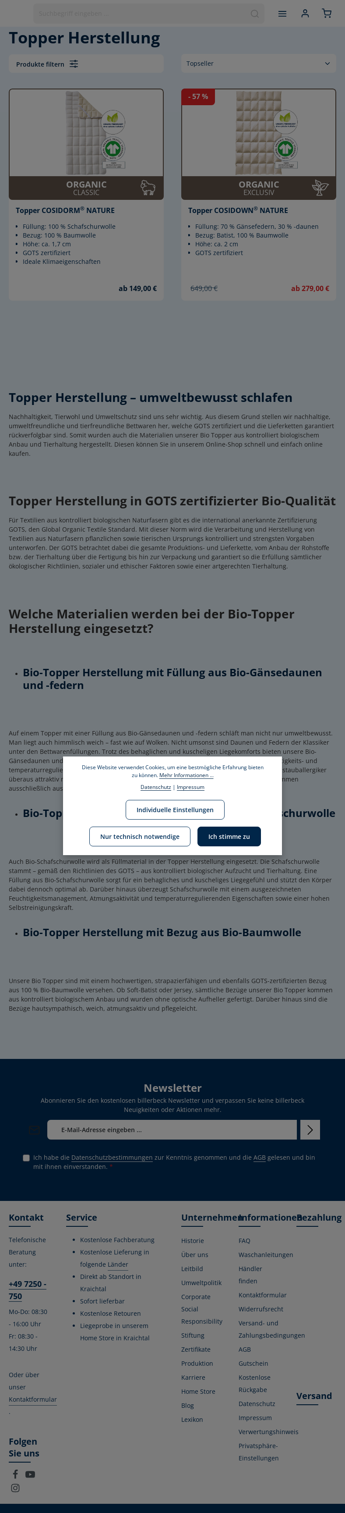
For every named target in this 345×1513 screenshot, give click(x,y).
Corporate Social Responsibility (201, 1309)
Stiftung (192, 1335)
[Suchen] (254, 14)
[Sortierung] (258, 63)
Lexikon (192, 1419)
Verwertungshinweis (269, 1432)
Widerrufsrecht (261, 1309)
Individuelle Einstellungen (175, 810)
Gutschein (253, 1363)
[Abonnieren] (310, 1130)
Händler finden (250, 1274)
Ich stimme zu (229, 836)
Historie (192, 1240)
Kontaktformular (33, 1399)
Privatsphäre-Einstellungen (259, 1452)
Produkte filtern (47, 64)
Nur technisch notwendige (140, 836)
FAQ (244, 1240)
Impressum (255, 1418)
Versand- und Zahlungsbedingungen (272, 1329)
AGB (259, 1157)
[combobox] (139, 14)
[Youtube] (30, 1477)
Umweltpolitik (201, 1283)
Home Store (198, 1391)
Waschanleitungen (266, 1254)
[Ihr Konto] (305, 13)
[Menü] (282, 13)
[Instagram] (15, 1490)
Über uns (194, 1254)
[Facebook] (16, 1477)
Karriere (193, 1377)
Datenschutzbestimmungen (112, 1157)
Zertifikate (196, 1349)
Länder (118, 1264)
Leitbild (192, 1268)
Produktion (197, 1363)
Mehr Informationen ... (186, 775)
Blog (187, 1405)
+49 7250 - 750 (27, 1290)
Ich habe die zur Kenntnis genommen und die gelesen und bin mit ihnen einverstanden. (174, 1162)
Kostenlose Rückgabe (255, 1383)
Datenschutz (257, 1403)
